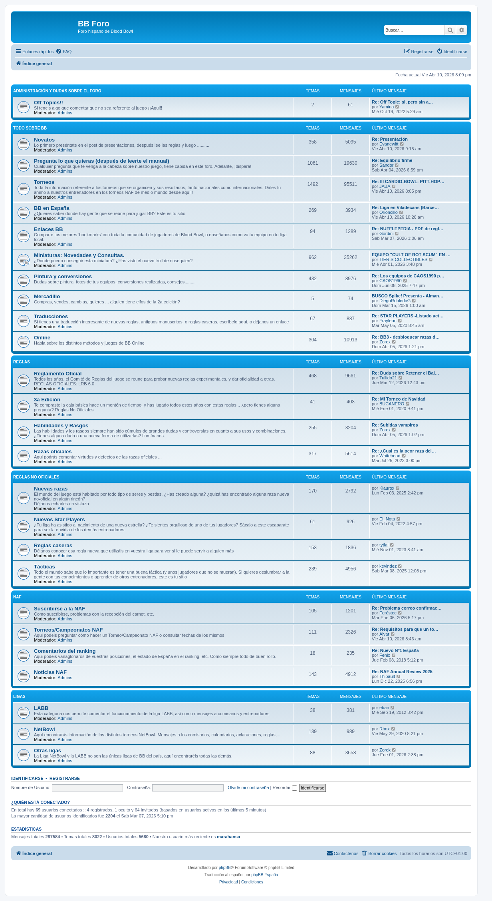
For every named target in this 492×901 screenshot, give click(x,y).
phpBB (225, 867)
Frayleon (388, 320)
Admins (65, 112)
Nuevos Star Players (59, 519)
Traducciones (51, 316)
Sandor (386, 165)
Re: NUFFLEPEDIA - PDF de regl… (407, 228)
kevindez (388, 566)
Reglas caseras (53, 545)
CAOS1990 (390, 280)
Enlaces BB (48, 229)
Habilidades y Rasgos (61, 426)
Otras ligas (47, 750)
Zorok (385, 750)
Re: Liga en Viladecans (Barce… (405, 207)
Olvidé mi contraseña (248, 787)
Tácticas (44, 567)
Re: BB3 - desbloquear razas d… (406, 337)
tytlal (384, 544)
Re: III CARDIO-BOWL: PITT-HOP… (408, 181)
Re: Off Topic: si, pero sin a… (402, 102)
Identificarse (27, 778)
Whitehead (390, 455)
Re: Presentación (390, 139)
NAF (17, 597)
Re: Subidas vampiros (395, 425)
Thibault (387, 676)
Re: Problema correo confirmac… (407, 608)
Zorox (385, 341)
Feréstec (388, 612)
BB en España (51, 208)
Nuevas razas (50, 489)
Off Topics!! (48, 103)
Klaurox (386, 488)
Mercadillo (47, 296)
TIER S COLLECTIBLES (403, 259)
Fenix (384, 655)
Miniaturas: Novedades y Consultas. (79, 255)
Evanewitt (389, 144)
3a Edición (47, 400)
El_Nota (387, 518)
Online (42, 338)
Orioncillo (388, 212)
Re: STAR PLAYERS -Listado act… (408, 315)
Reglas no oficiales (36, 477)
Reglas (21, 362)
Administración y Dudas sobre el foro (57, 91)
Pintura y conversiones (63, 276)
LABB (41, 708)
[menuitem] (63, 51)
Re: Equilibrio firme (392, 160)
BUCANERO (391, 403)
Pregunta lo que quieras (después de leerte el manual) (101, 161)
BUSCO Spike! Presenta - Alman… (407, 295)
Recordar (285, 787)
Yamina (386, 106)
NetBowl (44, 729)
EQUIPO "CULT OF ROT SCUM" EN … (411, 254)
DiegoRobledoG (395, 300)
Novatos (44, 140)
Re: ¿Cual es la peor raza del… (404, 451)
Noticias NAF (50, 672)
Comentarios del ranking (65, 651)
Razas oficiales (53, 451)
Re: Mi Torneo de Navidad (398, 399)
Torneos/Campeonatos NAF (68, 630)
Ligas (19, 696)
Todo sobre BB (30, 128)
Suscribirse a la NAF (59, 609)
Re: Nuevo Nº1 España (395, 650)
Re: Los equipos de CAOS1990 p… (408, 275)
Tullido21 (388, 377)
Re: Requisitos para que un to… (405, 629)
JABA (385, 186)
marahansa (228, 836)
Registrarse (65, 778)
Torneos (44, 182)
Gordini (386, 233)
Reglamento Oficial (57, 374)
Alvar (384, 634)
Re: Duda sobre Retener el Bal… (405, 373)
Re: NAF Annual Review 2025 (402, 671)
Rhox (384, 728)
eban (384, 707)
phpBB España (264, 875)
